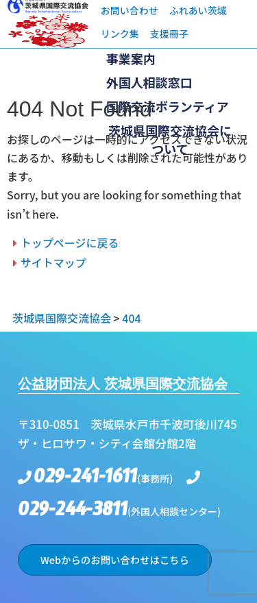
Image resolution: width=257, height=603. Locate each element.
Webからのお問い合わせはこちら (114, 559)
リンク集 (120, 33)
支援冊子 (169, 33)
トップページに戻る (70, 242)
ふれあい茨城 (198, 10)
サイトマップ (53, 262)
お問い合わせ (129, 10)
